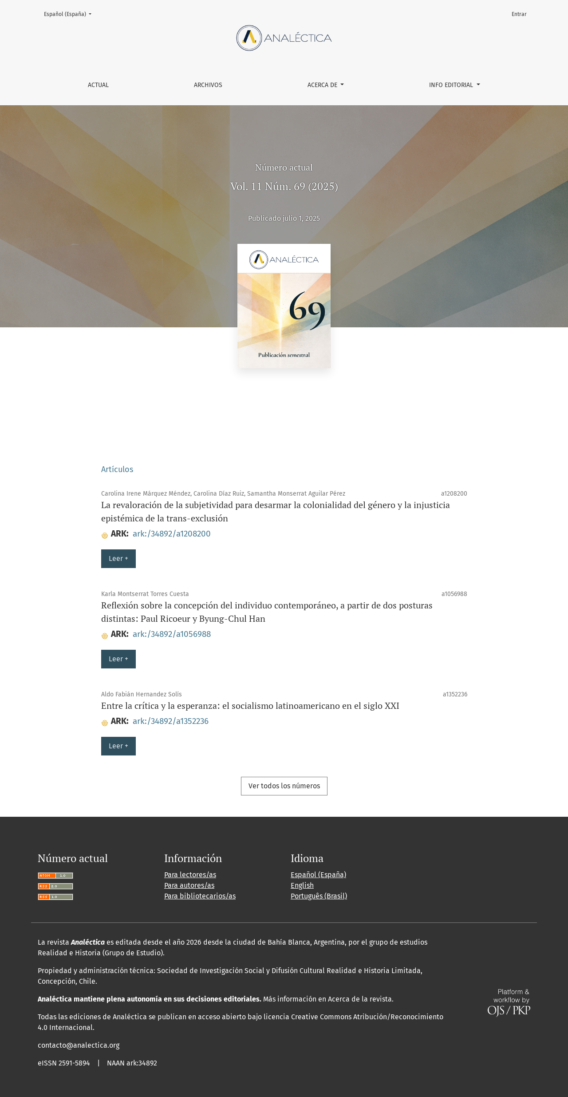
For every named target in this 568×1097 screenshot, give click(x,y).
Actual (98, 85)
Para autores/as (189, 885)
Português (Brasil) (319, 896)
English (302, 885)
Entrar (519, 14)
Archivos (208, 85)
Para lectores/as (190, 874)
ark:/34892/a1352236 (171, 721)
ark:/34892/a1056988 (172, 634)
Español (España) (70, 13)
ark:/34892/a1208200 (172, 534)
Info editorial (452, 85)
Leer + (118, 558)
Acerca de (323, 85)
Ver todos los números (284, 786)
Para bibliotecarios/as (200, 896)
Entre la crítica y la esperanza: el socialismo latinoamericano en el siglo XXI (250, 705)
